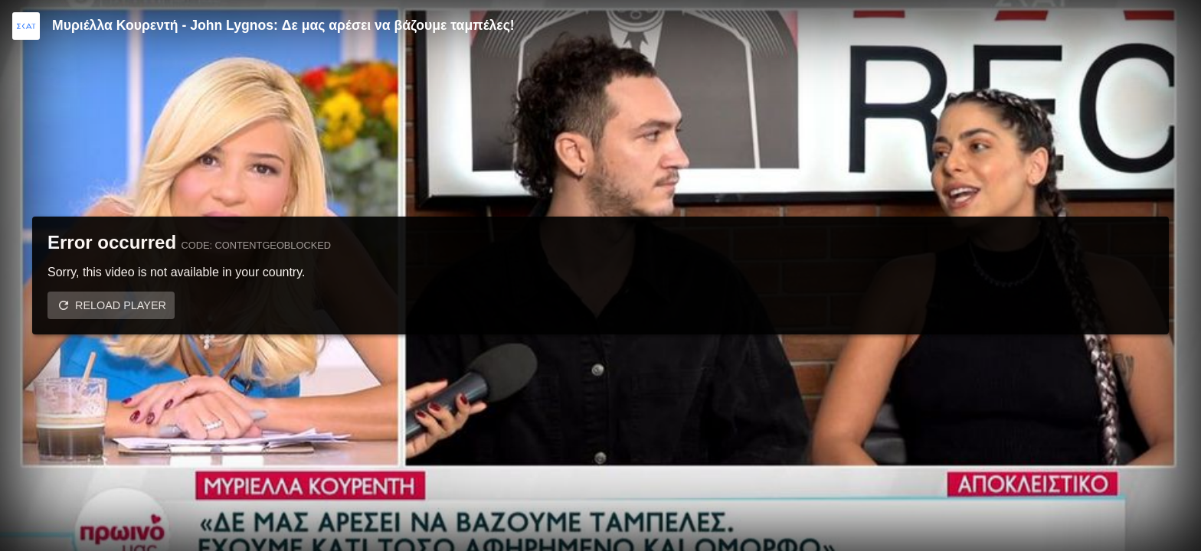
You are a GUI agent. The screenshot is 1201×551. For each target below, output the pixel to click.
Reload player (120, 305)
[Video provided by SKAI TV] (26, 26)
